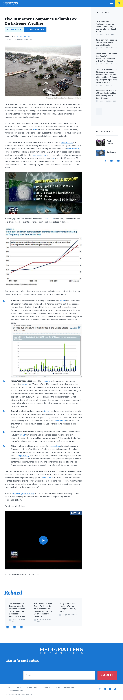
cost (53, 158)
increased (49, 218)
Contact (19, 687)
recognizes (55, 446)
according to (67, 142)
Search (119, 3)
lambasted (46, 477)
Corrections (32, 687)
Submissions (46, 687)
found (62, 300)
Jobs (58, 687)
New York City (73, 148)
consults (46, 381)
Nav (110, 3)
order (35, 129)
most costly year (39, 155)
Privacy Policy (70, 687)
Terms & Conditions (15, 691)
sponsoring (24, 455)
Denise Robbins (24, 36)
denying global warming (23, 493)
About (8, 687)
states (24, 384)
